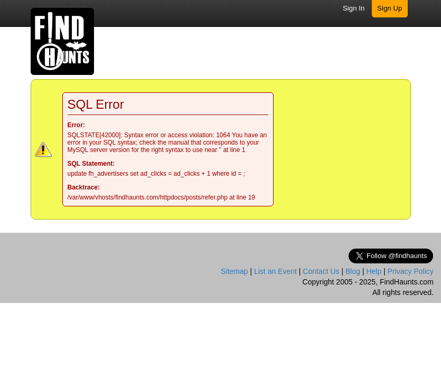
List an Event (275, 271)
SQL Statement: (91, 163)
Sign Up (389, 8)
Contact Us (321, 271)
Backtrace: (84, 187)
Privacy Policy (411, 271)
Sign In (354, 8)
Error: (76, 125)
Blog (352, 271)
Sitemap (234, 271)
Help (373, 271)
